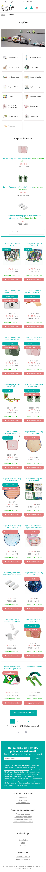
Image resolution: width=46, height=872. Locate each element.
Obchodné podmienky (23, 817)
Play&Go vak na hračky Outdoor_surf (34, 574)
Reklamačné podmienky (23, 819)
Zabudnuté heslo (23, 803)
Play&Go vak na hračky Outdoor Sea (34, 432)
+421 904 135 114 (32, 2)
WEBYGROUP (26, 868)
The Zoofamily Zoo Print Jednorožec (16, 158)
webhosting (39, 866)
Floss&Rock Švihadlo (34, 667)
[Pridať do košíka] (12, 279)
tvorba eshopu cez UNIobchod (26, 866)
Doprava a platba (23, 814)
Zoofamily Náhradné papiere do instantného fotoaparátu (23, 217)
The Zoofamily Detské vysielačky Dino (17, 187)
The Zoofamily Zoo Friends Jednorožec (12, 291)
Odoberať (36, 758)
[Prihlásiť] (31, 7)
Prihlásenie (23, 797)
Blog (23, 843)
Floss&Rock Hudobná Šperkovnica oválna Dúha (33, 527)
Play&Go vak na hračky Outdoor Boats (12, 527)
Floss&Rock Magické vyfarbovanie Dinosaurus (34, 480)
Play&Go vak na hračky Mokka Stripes (12, 479)
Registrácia (23, 800)
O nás (23, 837)
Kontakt (23, 845)
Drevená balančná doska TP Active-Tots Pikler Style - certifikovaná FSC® (33, 292)
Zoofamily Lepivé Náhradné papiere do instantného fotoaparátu (12, 622)
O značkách (23, 840)
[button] (26, 7)
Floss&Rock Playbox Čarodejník (34, 244)
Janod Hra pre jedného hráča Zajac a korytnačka (12, 386)
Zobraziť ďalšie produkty (23, 712)
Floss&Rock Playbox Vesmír (12, 244)
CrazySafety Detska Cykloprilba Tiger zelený (12, 668)
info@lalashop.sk (14, 2)
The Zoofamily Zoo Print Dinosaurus (12, 338)
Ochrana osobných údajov (23, 822)
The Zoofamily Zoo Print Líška (34, 621)
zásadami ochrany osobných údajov (16, 770)
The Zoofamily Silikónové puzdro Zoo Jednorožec (12, 433)
